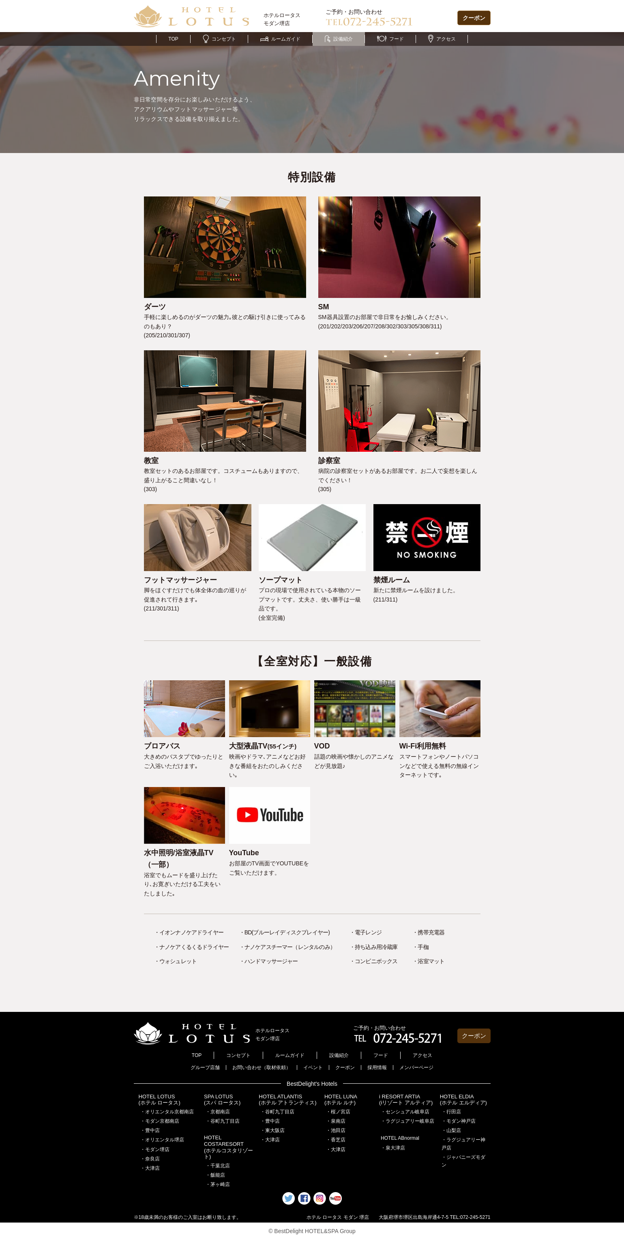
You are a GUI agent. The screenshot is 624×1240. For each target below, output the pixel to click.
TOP (173, 39)
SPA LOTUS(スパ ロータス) (222, 1099)
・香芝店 (335, 1140)
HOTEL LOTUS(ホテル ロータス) (159, 1099)
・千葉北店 (218, 1166)
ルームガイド (280, 39)
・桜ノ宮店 (338, 1112)
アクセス (442, 39)
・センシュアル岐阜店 (405, 1112)
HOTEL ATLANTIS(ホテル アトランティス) (287, 1099)
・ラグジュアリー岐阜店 (407, 1121)
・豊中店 (150, 1130)
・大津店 (150, 1168)
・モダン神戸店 (459, 1121)
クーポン (474, 18)
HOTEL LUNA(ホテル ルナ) (340, 1099)
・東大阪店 (272, 1130)
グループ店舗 (205, 1067)
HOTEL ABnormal (400, 1138)
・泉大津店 (393, 1148)
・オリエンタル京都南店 (167, 1112)
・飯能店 (215, 1175)
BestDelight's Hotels (312, 1083)
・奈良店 (150, 1159)
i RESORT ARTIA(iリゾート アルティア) (406, 1099)
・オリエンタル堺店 (162, 1140)
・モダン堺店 (154, 1149)
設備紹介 (339, 39)
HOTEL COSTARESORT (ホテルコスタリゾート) (228, 1147)
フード (390, 39)
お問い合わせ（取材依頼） (261, 1067)
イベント (313, 1067)
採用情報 (377, 1067)
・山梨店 (451, 1130)
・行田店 (451, 1112)
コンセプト (219, 39)
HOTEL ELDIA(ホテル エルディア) (463, 1099)
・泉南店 (335, 1121)
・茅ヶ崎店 (218, 1184)
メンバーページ (416, 1067)
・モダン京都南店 (159, 1121)
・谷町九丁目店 (223, 1121)
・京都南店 (218, 1112)
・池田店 (335, 1130)
